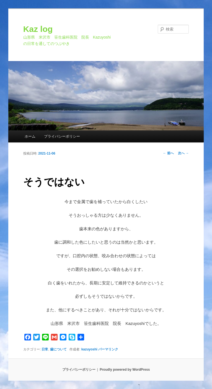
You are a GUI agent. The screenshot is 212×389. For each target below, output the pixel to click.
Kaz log (38, 29)
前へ (168, 153)
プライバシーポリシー (62, 136)
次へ (183, 153)
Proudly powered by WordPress (125, 370)
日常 (45, 349)
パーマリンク (108, 349)
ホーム (30, 136)
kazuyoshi (89, 349)
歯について (58, 349)
